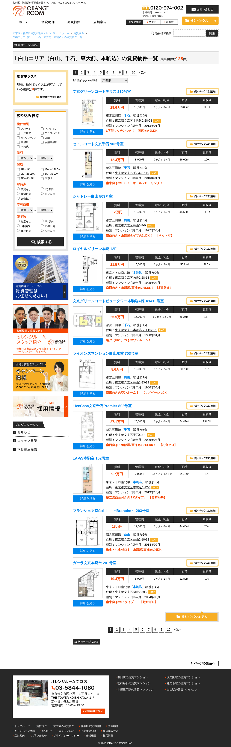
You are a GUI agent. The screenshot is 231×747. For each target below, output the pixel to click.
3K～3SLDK (50, 173)
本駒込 (137, 272)
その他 (23, 146)
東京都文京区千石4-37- (130, 435)
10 (133, 72)
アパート (24, 128)
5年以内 (23, 226)
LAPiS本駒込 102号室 (91, 458)
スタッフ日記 (27, 440)
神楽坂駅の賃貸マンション (183, 683)
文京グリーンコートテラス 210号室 (102, 91)
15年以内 (24, 230)
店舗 (45, 137)
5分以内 (47, 189)
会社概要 (91, 735)
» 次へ (143, 72)
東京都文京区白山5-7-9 (130, 225)
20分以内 (24, 198)
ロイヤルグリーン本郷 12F (95, 249)
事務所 (23, 142)
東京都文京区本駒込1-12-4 (133, 487)
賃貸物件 (41, 726)
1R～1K (23, 169)
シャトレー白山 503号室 (93, 196)
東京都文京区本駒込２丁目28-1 (136, 330)
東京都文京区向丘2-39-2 (131, 592)
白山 (127, 220)
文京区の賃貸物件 (63, 726)
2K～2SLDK (26, 173)
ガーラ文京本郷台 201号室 (94, 563)
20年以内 (48, 230)
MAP (157, 120)
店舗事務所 (49, 142)
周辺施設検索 (110, 730)
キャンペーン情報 (24, 730)
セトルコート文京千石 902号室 (98, 144)
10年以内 (48, 226)
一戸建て (24, 133)
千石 (127, 115)
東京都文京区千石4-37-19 (132, 173)
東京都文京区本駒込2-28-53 (133, 120)
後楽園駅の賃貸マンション (183, 677)
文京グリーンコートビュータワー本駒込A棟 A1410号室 (118, 301)
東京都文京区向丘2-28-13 (132, 277)
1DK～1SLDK (50, 169)
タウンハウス (26, 137)
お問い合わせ (39, 735)
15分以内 (48, 194)
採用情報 (108, 735)
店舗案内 (19, 735)
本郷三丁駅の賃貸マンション (135, 689)
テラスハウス (50, 133)
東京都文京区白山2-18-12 (132, 539)
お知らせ (24, 432)
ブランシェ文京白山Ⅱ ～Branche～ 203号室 (111, 511)
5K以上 (47, 178)
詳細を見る (87, 131)
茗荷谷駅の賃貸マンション (134, 683)
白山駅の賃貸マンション (182, 689)
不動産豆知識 (27, 449)
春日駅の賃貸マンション (132, 677)
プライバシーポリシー (66, 735)
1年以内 (47, 221)
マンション (49, 128)
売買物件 (113, 726)
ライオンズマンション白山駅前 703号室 (105, 353)
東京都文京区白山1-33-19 (132, 382)
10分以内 (24, 194)
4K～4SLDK (26, 178)
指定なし (24, 189)
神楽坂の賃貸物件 (91, 726)
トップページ (22, 726)
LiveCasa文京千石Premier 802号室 (102, 406)
